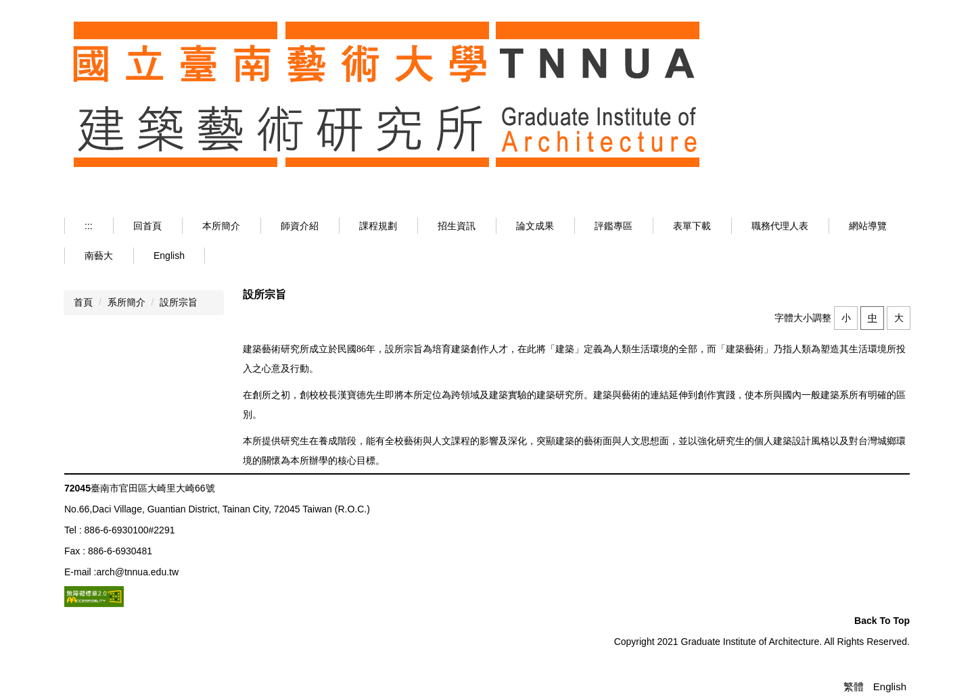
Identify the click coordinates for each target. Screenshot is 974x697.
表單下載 (692, 225)
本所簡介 (221, 225)
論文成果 (535, 225)
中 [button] (872, 317)
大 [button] (899, 317)
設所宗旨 (179, 302)
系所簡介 (126, 302)
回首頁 (147, 225)
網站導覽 (868, 225)
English (169, 255)
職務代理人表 (779, 225)
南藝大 (99, 255)
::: (89, 225)
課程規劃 (378, 225)
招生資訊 (457, 225)
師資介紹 (300, 225)
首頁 (83, 302)
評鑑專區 (613, 225)
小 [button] (846, 317)
